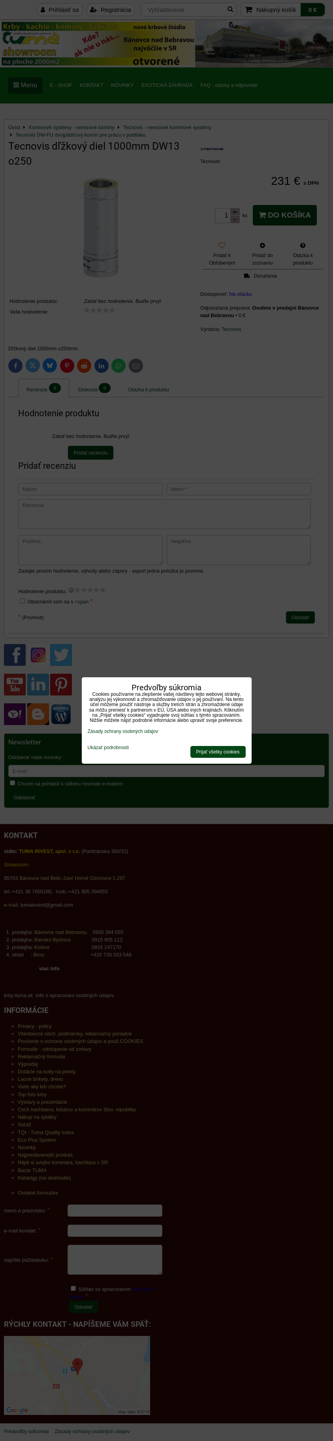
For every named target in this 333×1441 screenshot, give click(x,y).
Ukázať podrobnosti (108, 747)
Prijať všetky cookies (218, 752)
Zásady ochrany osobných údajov (123, 731)
